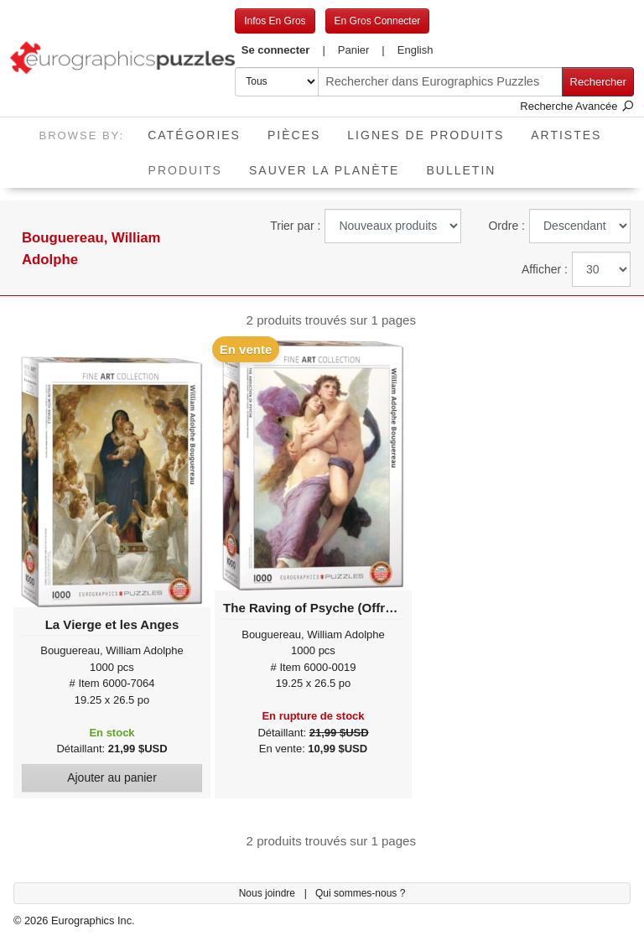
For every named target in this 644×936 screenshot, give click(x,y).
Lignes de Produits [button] (425, 135)
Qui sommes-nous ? (360, 893)
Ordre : (506, 225)
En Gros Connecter (378, 21)
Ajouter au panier (112, 777)
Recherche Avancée (577, 106)
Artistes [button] (566, 135)
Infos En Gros (274, 21)
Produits (192, 165)
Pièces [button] (293, 135)
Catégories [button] (194, 135)
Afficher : (545, 269)
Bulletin (461, 170)
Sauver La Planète (324, 170)
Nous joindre (269, 893)
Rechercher (598, 81)
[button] (283, 50)
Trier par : (295, 225)
